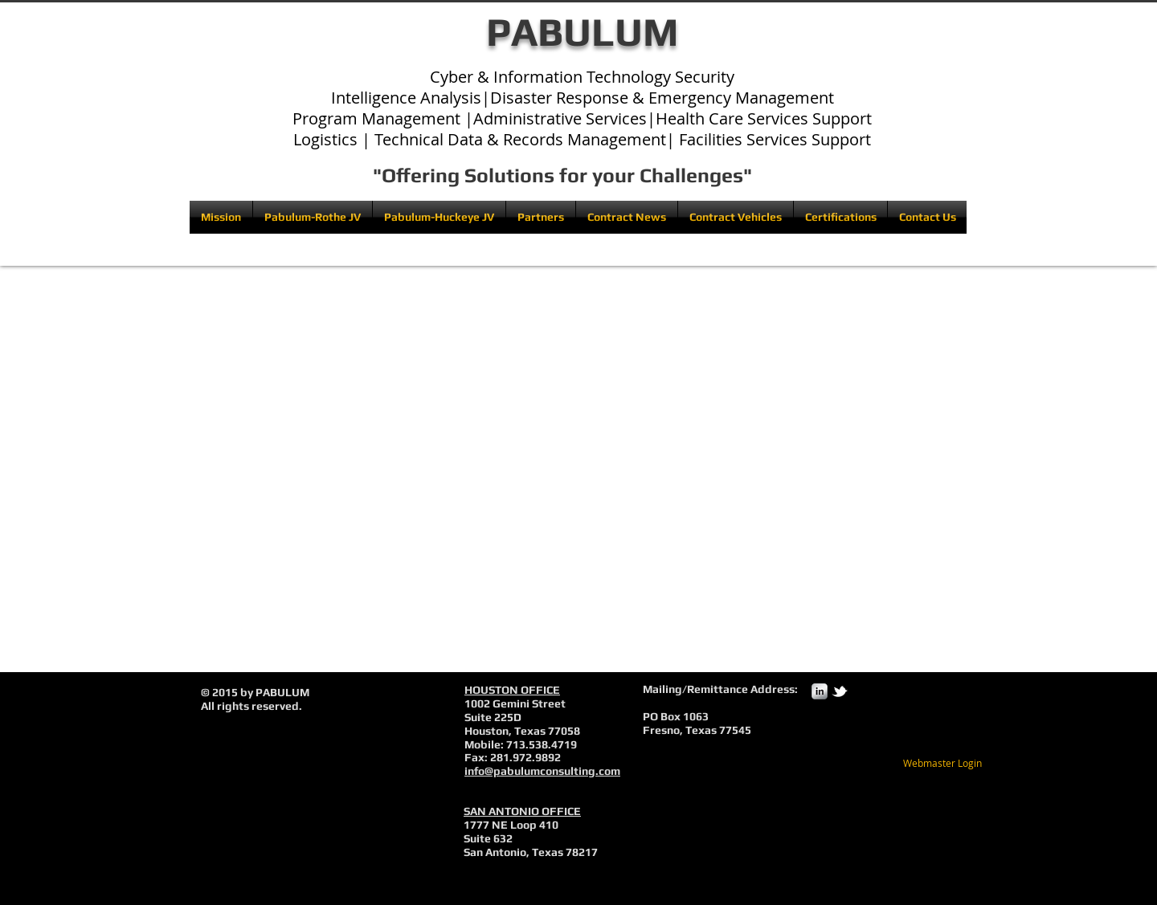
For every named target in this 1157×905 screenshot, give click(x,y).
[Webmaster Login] (942, 764)
